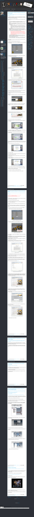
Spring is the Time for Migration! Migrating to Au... (3, 81)
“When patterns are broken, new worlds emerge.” (13, 365)
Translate (31, 13)
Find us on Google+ (2, 0)
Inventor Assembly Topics (30, 40)
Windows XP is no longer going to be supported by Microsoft (14, 474)
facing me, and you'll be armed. (14, 392)
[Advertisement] (3, 28)
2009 (1, 103)
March (2, 97)
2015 (1, 70)
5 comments (18, 185)
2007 (1, 105)
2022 (1, 64)
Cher (8, 469)
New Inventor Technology (30, 46)
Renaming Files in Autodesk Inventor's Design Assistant (4, 54)
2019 (1, 67)
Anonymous (9, 15)
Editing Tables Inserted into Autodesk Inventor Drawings (4, 42)
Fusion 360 (29, 34)
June (2, 77)
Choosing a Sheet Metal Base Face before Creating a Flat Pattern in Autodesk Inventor (16, 389)
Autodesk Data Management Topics (12, 186)
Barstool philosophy (30, 32)
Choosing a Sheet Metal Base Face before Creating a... (3, 93)
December (3, 72)
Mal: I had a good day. (10, 393)
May (2, 78)
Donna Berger (9, 341)
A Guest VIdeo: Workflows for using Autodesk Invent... (3, 87)
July (2, 76)
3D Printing (29, 25)
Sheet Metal (29, 49)
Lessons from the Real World (19, 186)
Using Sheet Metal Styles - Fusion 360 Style (4, 48)
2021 (1, 65)
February (3, 98)
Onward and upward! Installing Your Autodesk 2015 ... (3, 84)
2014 (1, 71)
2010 (1, 102)
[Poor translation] (2, 507)
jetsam (10, 477)
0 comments (18, 494)
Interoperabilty (29, 39)
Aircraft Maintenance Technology (30, 26)
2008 (1, 104)
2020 (1, 66)
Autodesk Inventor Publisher (30, 29)
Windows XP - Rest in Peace (12, 467)
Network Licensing (29, 45)
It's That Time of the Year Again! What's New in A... (3, 90)
